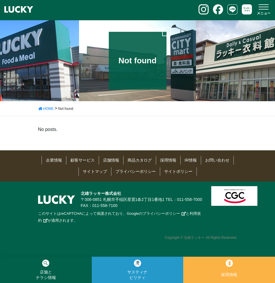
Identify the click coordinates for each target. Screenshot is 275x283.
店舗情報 (111, 160)
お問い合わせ (217, 160)
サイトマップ (95, 171)
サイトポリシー (178, 171)
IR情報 (191, 160)
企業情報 (54, 160)
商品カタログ (140, 160)
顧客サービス (82, 160)
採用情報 (168, 160)
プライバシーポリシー (135, 171)
